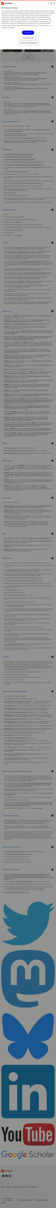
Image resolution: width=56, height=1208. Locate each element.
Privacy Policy (37, 25)
